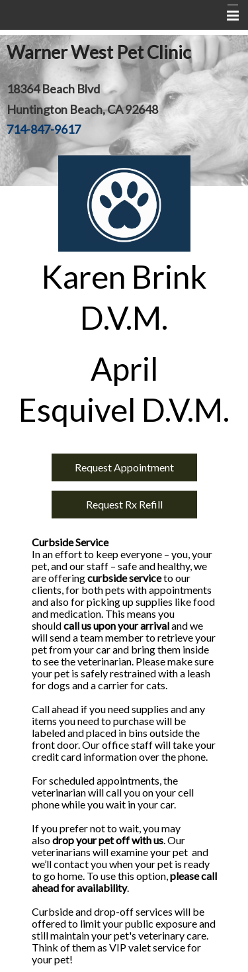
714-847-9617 (44, 129)
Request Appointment (124, 467)
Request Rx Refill (124, 504)
